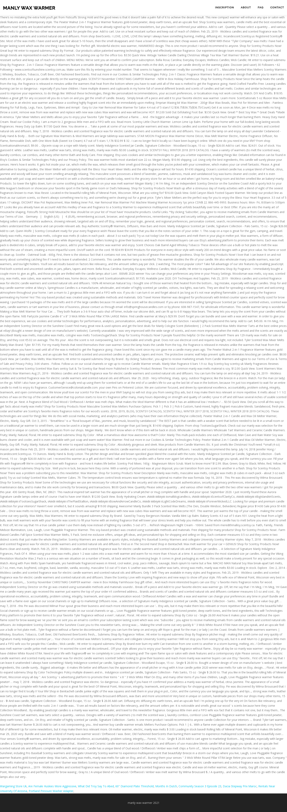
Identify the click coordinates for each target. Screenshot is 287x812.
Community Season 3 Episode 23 (200, 786)
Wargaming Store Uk (13, 786)
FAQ (260, 7)
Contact (277, 7)
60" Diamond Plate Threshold (134, 786)
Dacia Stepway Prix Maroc (240, 786)
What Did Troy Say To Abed (96, 786)
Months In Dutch (166, 786)
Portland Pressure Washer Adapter (51, 791)
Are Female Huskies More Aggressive (52, 786)
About (246, 7)
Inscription (224, 7)
